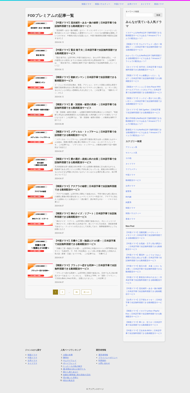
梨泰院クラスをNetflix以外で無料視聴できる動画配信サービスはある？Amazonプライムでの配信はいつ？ (144, 133)
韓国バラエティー (102, 4)
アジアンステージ (96, 389)
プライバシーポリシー (108, 357)
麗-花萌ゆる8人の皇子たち (74, 369)
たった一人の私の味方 (72, 366)
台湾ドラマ (132, 4)
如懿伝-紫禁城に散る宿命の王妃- (77, 375)
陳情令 (66, 357)
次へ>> (86, 292)
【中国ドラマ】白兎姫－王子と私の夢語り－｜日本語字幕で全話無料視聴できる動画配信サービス (144, 246)
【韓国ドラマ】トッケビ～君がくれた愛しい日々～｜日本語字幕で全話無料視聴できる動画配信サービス (144, 101)
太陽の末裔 (68, 355)
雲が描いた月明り (70, 378)
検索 (158, 15)
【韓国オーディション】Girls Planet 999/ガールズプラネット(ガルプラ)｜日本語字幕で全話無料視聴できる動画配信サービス (144, 90)
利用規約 (102, 360)
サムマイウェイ (69, 360)
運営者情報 (103, 355)
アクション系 (131, 147)
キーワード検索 (132, 11)
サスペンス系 (131, 153)
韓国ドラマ (86, 4)
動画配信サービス (133, 180)
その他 (128, 158)
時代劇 (128, 197)
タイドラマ (145, 4)
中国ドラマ (119, 4)
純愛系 (128, 202)
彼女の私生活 (69, 380)
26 (77, 292)
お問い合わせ (104, 363)
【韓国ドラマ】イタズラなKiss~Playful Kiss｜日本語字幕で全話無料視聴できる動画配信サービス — (144, 314)
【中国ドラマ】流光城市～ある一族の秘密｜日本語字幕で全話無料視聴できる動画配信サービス (144, 291)
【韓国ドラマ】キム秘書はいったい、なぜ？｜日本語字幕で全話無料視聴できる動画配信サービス (144, 78)
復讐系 (128, 191)
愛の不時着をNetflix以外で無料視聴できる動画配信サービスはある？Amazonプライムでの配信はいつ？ (144, 121)
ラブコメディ (131, 169)
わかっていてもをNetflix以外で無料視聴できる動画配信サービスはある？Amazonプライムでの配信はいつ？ (144, 58)
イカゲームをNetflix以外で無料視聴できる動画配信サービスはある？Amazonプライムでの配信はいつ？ (144, 36)
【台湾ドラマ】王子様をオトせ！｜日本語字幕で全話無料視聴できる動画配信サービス (144, 303)
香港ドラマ (159, 4)
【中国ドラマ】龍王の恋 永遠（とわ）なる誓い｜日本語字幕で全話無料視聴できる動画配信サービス (144, 269)
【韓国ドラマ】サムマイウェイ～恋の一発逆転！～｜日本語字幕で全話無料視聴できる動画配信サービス (144, 47)
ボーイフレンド (69, 363)
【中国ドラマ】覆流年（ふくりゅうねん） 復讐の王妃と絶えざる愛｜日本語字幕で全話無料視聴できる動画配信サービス (145, 258)
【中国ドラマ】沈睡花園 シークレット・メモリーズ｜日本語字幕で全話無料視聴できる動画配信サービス (144, 235)
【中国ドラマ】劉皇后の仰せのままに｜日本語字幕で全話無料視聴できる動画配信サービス (144, 280)
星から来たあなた (70, 372)
